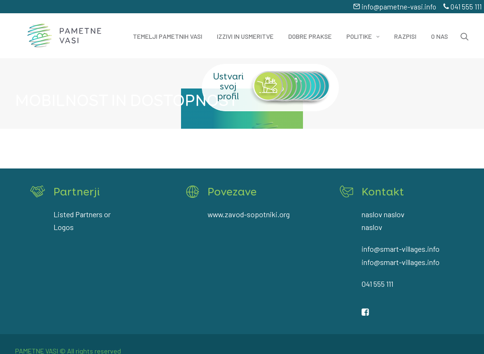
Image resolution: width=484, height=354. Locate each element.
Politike (363, 31)
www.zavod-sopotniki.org (248, 214)
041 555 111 (462, 6)
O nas (439, 31)
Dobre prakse (310, 31)
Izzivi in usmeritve (245, 31)
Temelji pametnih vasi (167, 31)
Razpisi (405, 31)
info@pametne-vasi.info (394, 6)
